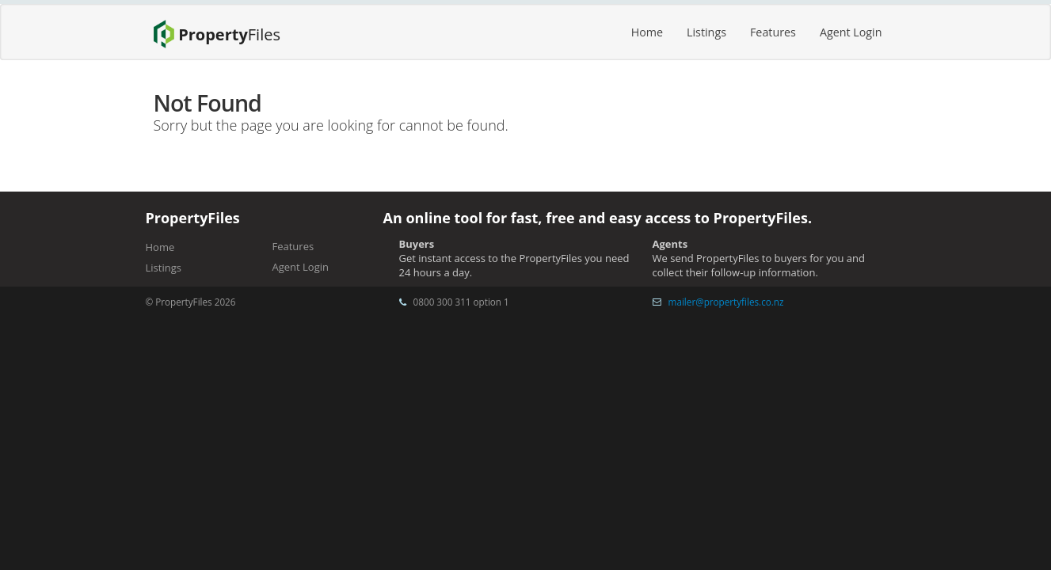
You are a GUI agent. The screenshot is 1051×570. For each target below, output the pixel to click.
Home (647, 32)
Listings (706, 32)
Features (773, 32)
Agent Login (851, 32)
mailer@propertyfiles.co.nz (726, 301)
